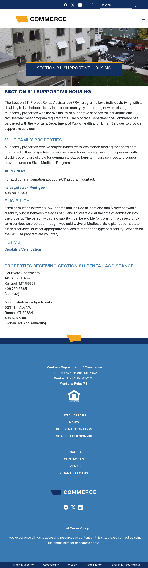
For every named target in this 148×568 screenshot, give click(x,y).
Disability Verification (23, 250)
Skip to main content (17, 4)
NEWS (74, 422)
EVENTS (74, 466)
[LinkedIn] (80, 5)
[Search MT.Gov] (116, 5)
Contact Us (62, 378)
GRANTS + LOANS (74, 473)
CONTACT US (74, 459)
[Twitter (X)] (73, 5)
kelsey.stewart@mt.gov (25, 188)
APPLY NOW (15, 171)
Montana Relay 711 (74, 384)
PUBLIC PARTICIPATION (74, 429)
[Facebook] (65, 5)
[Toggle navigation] (143, 19)
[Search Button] (134, 5)
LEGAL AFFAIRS (74, 415)
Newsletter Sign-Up (74, 436)
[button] (91, 5)
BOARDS (74, 452)
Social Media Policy (74, 528)
